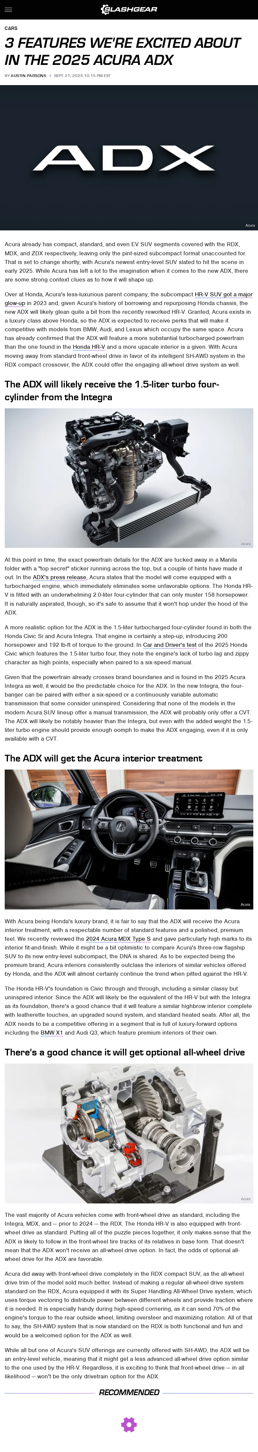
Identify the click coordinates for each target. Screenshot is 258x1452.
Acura (250, 225)
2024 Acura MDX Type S (118, 938)
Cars (11, 29)
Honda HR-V (89, 346)
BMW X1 (52, 1032)
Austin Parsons (28, 75)
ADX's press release (59, 577)
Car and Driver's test (170, 644)
